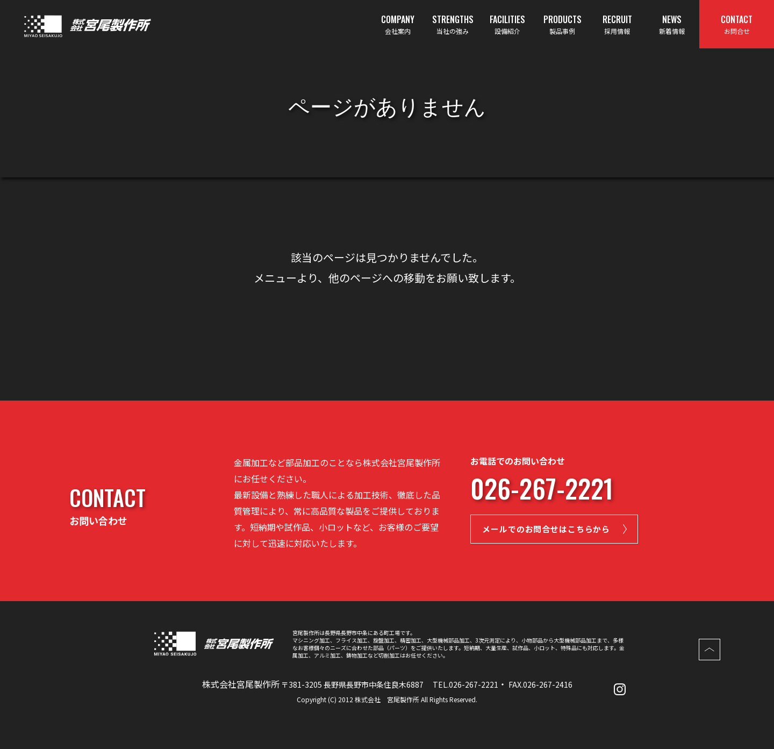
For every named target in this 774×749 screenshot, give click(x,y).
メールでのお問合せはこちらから (559, 530)
